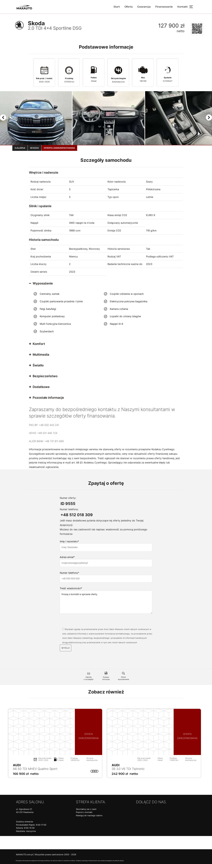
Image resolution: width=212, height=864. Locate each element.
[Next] (209, 118)
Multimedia (39, 354)
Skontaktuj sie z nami (86, 809)
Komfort (37, 344)
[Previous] (3, 118)
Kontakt (182, 6)
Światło (36, 365)
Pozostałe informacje (46, 397)
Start (117, 6)
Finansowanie (164, 6)
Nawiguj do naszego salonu (89, 815)
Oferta (128, 6)
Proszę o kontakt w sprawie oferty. (106, 602)
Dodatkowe (39, 387)
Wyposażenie (41, 283)
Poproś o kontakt (84, 812)
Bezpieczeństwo (43, 376)
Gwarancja (144, 6)
